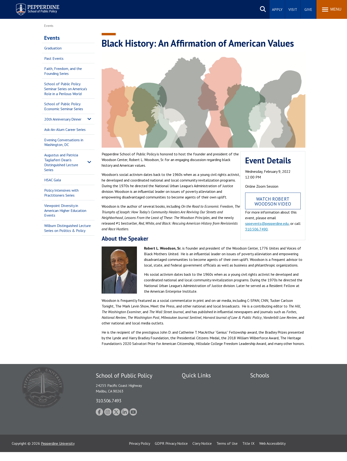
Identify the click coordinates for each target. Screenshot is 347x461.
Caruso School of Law (267, 392)
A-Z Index (189, 425)
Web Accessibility (272, 452)
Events (52, 37)
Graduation (53, 48)
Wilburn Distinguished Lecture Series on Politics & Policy (67, 228)
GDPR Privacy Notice (171, 452)
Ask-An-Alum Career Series (65, 129)
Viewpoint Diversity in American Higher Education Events (65, 210)
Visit (292, 9)
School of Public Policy (268, 422)
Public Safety (192, 384)
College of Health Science (270, 430)
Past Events (54, 58)
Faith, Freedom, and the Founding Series (63, 71)
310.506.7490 (256, 229)
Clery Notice (202, 452)
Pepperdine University (58, 452)
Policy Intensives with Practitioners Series (61, 193)
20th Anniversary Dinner (62, 119)
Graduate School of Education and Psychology (286, 409)
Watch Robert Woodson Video (273, 201)
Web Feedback (193, 433)
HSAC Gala (52, 180)
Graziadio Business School (270, 400)
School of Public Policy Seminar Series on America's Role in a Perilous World (65, 88)
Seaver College (262, 384)
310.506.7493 (108, 401)
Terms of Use (227, 452)
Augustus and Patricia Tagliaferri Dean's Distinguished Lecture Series (61, 162)
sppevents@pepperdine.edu (267, 223)
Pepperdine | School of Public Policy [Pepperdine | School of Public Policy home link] (33, 6)
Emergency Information (200, 400)
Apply (277, 9)
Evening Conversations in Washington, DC (63, 142)
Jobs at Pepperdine (196, 409)
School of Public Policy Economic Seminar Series (63, 106)
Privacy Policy (139, 452)
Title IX (248, 452)
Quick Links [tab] (196, 375)
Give (308, 9)
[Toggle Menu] (331, 9)
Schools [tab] (259, 375)
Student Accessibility (198, 392)
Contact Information (198, 417)
